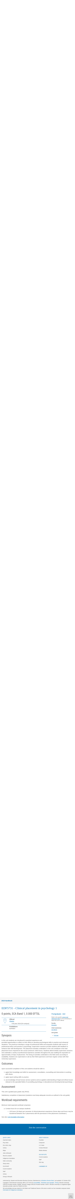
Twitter (32, 1131)
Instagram (24, 1131)
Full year (56, 1035)
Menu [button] (72, 1000)
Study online (6, 1163)
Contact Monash (43, 1148)
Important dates (7, 1140)
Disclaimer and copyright (47, 1182)
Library (5, 1148)
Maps (4, 1150)
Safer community (7, 1161)
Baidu (51, 1131)
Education (54, 1025)
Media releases (43, 1150)
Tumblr (43, 1131)
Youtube (47, 1131)
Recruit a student (7, 1155)
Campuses (42, 1142)
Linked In (28, 1131)
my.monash (6, 1166)
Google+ (39, 1131)
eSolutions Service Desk (47, 1180)
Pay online (5, 1142)
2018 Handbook (6, 1000)
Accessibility (37, 1182)
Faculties (41, 1140)
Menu (2, 3)
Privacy (57, 1182)
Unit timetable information (16, 1117)
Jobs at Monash (7, 1153)
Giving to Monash (7, 1176)
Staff (4, 1171)
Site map (41, 1162)
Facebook (35, 1131)
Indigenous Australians (9, 1158)
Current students (7, 1169)
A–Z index (41, 1145)
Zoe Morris (54, 1029)
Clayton (11, 1021)
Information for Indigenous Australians (13, 1190)
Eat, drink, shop (7, 1145)
